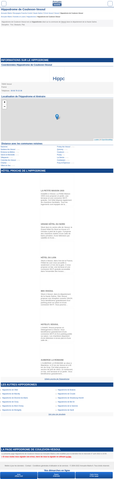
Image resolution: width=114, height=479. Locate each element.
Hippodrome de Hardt (66, 410)
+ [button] (4, 102)
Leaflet (96, 140)
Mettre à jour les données (14, 466)
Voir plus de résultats (57, 414)
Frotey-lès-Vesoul (63, 147)
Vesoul (63, 22)
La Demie (60, 157)
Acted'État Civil (19, 475)
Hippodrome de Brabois (67, 390)
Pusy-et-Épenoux (63, 163)
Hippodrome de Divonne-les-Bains (15, 398)
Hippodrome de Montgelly (11, 410)
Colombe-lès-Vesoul (8, 160)
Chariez (3, 163)
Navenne (4, 147)
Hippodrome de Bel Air (66, 402)
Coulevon (60, 152)
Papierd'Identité (56, 475)
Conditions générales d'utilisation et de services (50, 466)
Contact (28, 466)
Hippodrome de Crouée (66, 394)
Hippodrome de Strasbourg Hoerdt (71, 398)
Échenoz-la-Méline (8, 152)
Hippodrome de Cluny (10, 402)
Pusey (59, 155)
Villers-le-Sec (6, 165)
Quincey (60, 149)
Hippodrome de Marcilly (11, 394)
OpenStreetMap (107, 140)
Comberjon (61, 160)
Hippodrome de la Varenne (68, 406)
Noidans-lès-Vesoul (8, 149)
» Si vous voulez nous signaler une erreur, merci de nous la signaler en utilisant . (36, 457)
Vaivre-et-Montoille (8, 155)
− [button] (4, 107)
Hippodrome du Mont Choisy (13, 406)
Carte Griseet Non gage (94, 475)
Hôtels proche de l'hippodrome (57, 379)
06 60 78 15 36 (16, 91)
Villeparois (4, 157)
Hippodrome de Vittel (10, 390)
